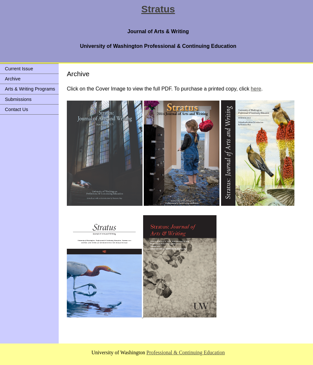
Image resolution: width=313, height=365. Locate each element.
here (256, 88)
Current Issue (19, 68)
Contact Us (16, 109)
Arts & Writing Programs (30, 88)
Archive (13, 78)
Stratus (158, 9)
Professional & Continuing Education (185, 352)
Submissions (18, 99)
